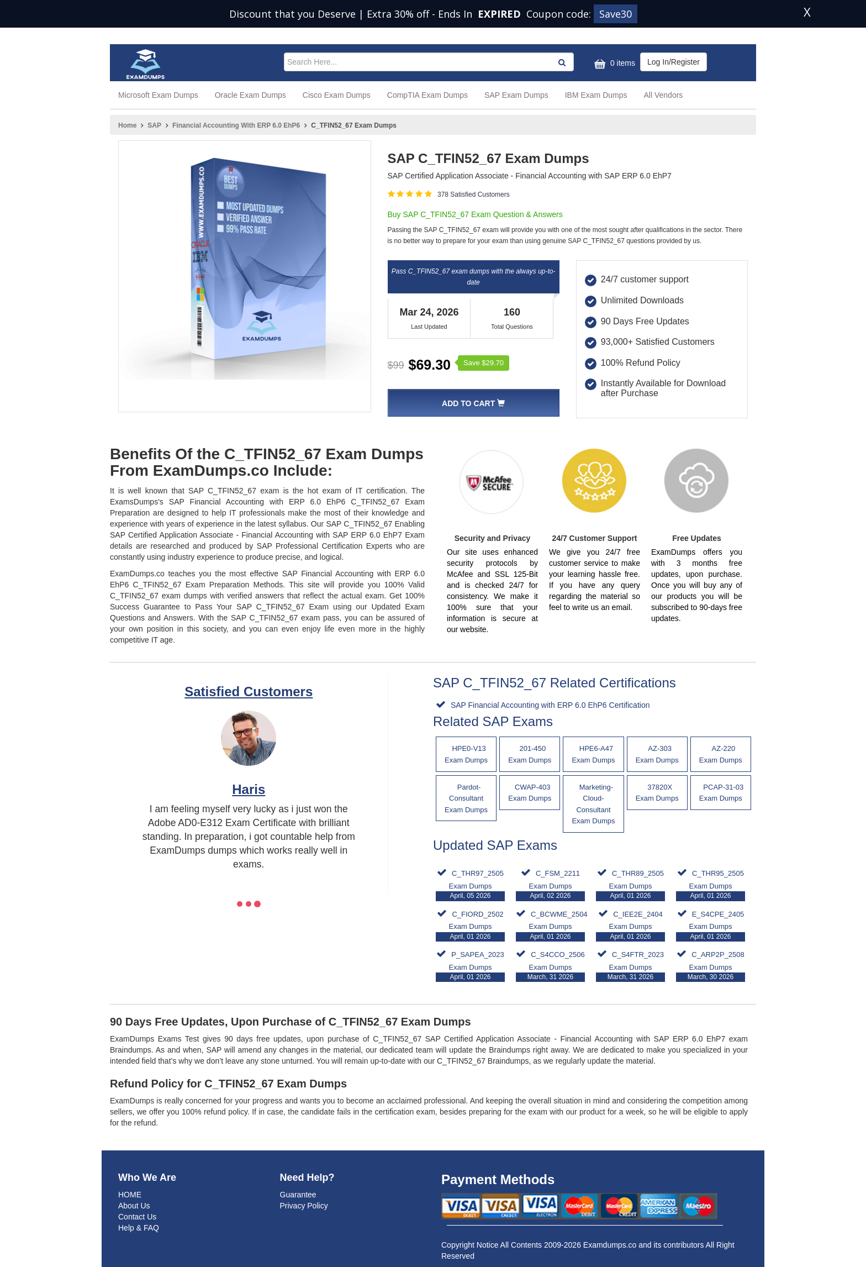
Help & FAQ (138, 1227)
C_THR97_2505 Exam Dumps (470, 885)
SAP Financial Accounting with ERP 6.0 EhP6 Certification (549, 705)
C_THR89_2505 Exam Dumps (630, 885)
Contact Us (137, 1216)
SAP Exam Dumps (516, 95)
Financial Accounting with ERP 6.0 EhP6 (236, 125)
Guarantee (298, 1194)
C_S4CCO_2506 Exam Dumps (550, 966)
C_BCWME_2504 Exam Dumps (552, 926)
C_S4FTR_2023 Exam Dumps (630, 966)
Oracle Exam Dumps (250, 95)
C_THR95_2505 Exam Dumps (710, 885)
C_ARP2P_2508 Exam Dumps (710, 966)
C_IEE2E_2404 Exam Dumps (630, 926)
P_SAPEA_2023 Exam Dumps (470, 966)
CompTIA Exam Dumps (427, 95)
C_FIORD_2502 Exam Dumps (470, 926)
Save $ (483, 363)
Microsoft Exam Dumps (158, 95)
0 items (613, 64)
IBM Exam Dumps (596, 95)
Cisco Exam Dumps (337, 95)
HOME (129, 1194)
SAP (154, 125)
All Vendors (663, 95)
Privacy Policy (304, 1205)
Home (127, 125)
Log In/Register (673, 61)
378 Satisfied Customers (473, 194)
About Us (134, 1205)
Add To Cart (473, 403)
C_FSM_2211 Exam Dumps (550, 885)
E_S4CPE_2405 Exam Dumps (710, 926)
